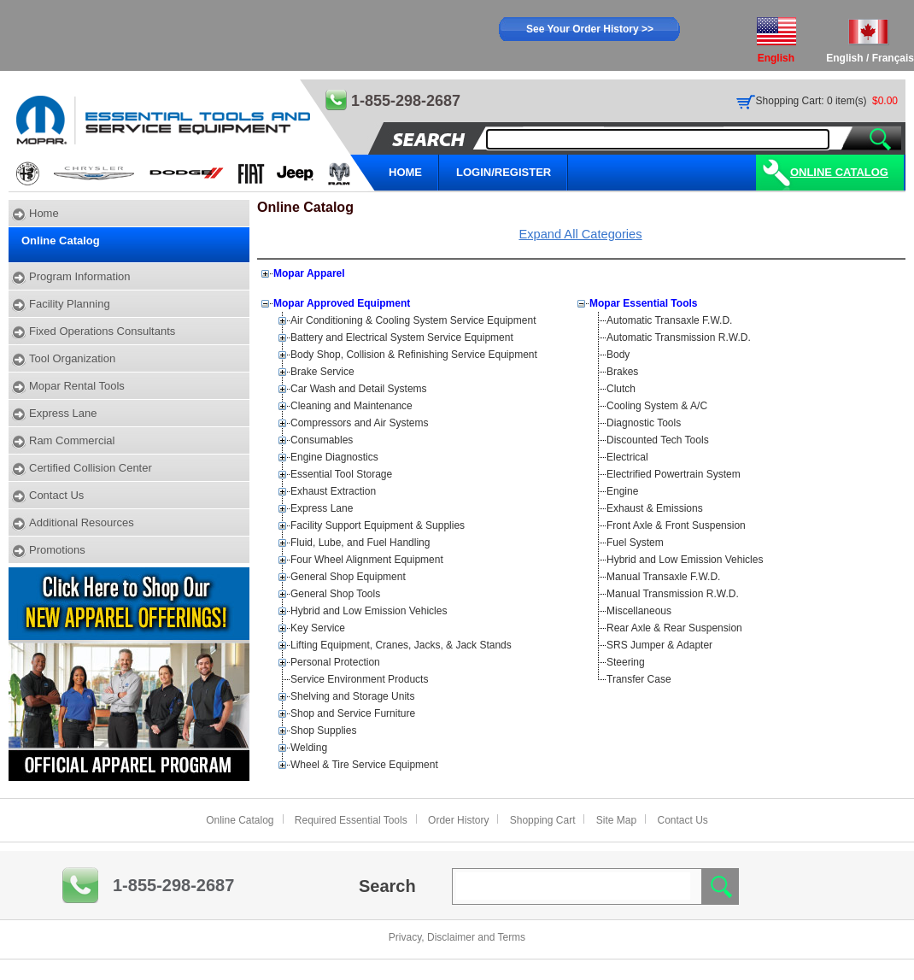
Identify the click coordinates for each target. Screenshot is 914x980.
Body (618, 355)
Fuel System (635, 543)
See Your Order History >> (589, 29)
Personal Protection (335, 662)
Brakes (622, 372)
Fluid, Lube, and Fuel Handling (360, 543)
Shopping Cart (543, 820)
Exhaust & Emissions (654, 508)
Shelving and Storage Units (352, 696)
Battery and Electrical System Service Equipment (401, 337)
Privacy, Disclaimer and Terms (457, 937)
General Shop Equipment (348, 577)
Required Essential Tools (351, 820)
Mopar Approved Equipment (341, 303)
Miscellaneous (638, 611)
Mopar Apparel (309, 273)
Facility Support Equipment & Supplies (377, 525)
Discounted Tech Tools (657, 440)
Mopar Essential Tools (643, 303)
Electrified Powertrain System (673, 474)
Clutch (621, 389)
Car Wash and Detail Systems (358, 389)
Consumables (321, 440)
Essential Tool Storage (341, 474)
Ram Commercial (71, 440)
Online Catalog (839, 172)
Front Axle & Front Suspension (676, 525)
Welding (308, 748)
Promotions (57, 549)
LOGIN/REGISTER (503, 172)
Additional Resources (81, 522)
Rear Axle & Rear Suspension (674, 628)
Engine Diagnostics (334, 457)
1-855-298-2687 (173, 885)
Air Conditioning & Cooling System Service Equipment (413, 320)
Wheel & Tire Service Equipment (364, 765)
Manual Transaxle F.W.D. (663, 577)
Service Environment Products (359, 679)
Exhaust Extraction (333, 491)
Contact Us (56, 495)
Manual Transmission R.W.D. (672, 594)
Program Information (80, 276)
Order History (458, 820)
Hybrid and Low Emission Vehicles (368, 611)
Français (893, 58)
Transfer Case (638, 679)
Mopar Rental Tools (77, 385)
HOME (405, 172)
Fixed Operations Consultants (102, 331)
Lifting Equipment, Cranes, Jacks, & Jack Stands (401, 645)
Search (387, 886)
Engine (622, 491)
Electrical (627, 457)
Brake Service (322, 372)
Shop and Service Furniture (352, 713)
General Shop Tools (335, 594)
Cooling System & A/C (656, 406)
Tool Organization (72, 358)
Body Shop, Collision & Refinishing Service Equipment (413, 355)
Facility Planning (69, 303)
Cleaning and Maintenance (351, 406)
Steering (625, 662)
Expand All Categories (580, 234)
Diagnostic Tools (643, 423)
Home (44, 213)
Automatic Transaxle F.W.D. (669, 320)
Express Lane (63, 413)
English (844, 58)
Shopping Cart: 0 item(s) (811, 101)
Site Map (616, 820)
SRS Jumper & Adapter (659, 645)
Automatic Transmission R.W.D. (678, 337)
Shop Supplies (323, 730)
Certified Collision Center (90, 467)
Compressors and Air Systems (359, 423)
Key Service (317, 628)
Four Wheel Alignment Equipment (366, 560)
